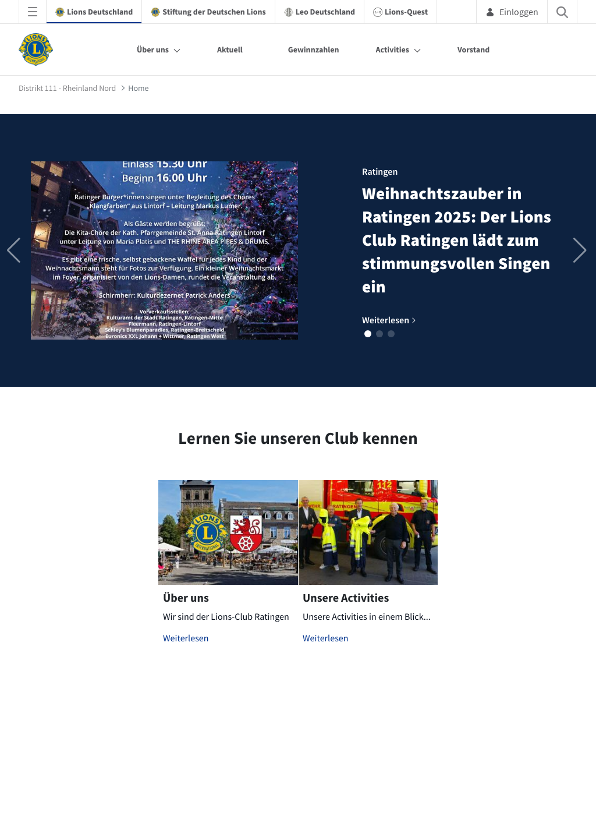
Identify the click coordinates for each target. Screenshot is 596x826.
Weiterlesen (186, 638)
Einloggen (511, 11)
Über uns (153, 49)
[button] (367, 333)
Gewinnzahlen (313, 49)
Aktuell (230, 49)
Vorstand (473, 49)
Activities (393, 49)
